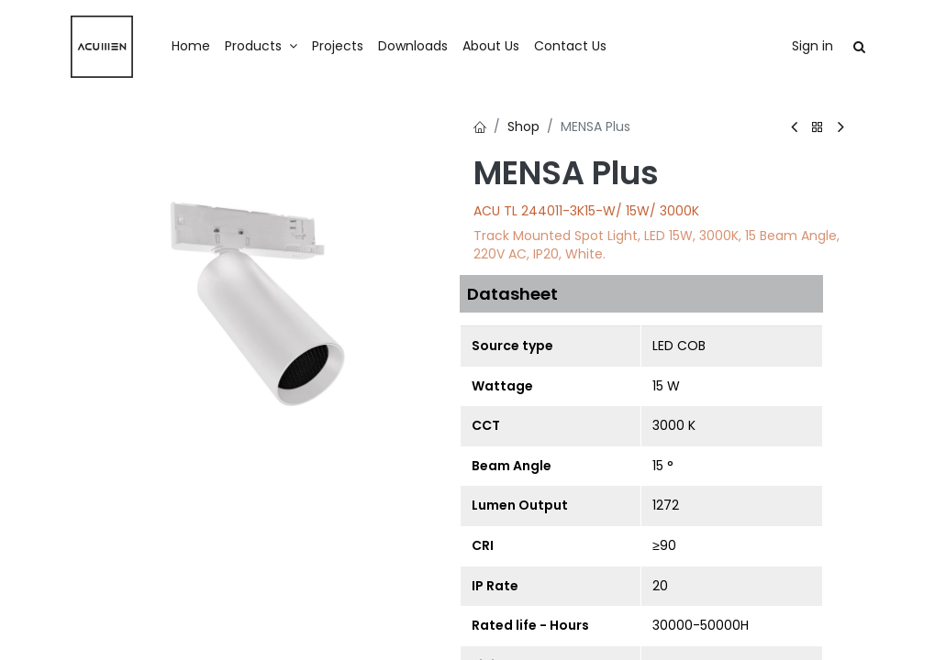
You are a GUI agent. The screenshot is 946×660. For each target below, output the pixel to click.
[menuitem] (190, 46)
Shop (523, 126)
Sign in (812, 46)
